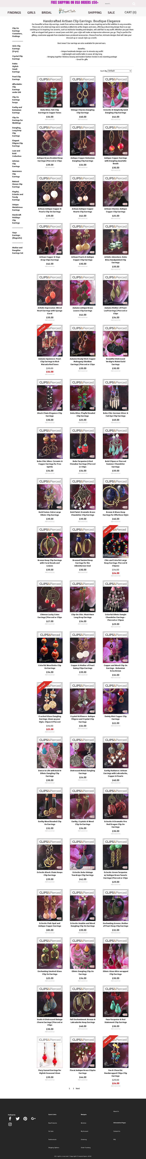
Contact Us (116, 1131)
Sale (111, 13)
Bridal (47, 13)
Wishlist (83, 1123)
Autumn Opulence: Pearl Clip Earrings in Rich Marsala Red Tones (49, 362)
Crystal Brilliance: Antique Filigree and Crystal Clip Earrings (82, 719)
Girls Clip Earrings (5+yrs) (16, 49)
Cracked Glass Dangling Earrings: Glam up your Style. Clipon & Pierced (49, 719)
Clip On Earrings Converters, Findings (17, 32)
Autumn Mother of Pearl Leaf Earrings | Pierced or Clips (115, 311)
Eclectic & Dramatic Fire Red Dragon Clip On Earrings (115, 824)
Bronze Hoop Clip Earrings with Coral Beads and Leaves (50, 563)
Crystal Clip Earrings (17, 57)
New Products (52, 1123)
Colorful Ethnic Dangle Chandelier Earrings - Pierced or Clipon (115, 617)
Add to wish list (49, 119)
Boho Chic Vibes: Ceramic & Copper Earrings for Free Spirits (50, 464)
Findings (14, 13)
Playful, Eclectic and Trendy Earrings (17, 195)
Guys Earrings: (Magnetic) (17, 235)
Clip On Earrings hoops (16, 100)
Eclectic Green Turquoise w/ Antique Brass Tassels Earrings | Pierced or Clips (116, 875)
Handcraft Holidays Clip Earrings (16, 219)
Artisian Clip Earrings (16, 164)
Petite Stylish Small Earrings (16, 67)
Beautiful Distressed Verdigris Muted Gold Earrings (115, 362)
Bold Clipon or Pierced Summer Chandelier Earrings (115, 464)
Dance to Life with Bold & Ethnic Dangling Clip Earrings (49, 773)
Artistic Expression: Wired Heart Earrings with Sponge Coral (49, 311)
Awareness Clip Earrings (17, 174)
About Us (116, 1111)
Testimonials (52, 1139)
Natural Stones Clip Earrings (17, 184)
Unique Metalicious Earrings (17, 207)
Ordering (84, 1139)
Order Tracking (86, 1147)
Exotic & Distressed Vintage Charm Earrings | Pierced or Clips (50, 1022)
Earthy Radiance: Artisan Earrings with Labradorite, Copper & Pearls (116, 773)
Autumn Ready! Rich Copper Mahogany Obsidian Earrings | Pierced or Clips (83, 362)
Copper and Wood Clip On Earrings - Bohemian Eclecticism (115, 668)
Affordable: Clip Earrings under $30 (17, 88)
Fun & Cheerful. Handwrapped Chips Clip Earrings (115, 1073)
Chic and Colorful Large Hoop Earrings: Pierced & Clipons (115, 563)
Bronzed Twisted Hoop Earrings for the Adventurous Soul (83, 563)
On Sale (50, 1131)
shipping (95, 13)
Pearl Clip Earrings (16, 78)
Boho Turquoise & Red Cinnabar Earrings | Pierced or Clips (82, 464)
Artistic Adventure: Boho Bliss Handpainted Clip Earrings (115, 260)
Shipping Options (53, 1147)
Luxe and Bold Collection (16, 153)
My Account (84, 1131)
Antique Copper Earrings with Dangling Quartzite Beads (115, 161)
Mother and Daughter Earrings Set (17, 250)
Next (78, 1088)
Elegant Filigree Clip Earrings (17, 143)
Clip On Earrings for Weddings (17, 120)
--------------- (17, 41)
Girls (31, 13)
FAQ (114, 1139)
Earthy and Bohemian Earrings (17, 110)
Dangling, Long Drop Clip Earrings (16, 132)
